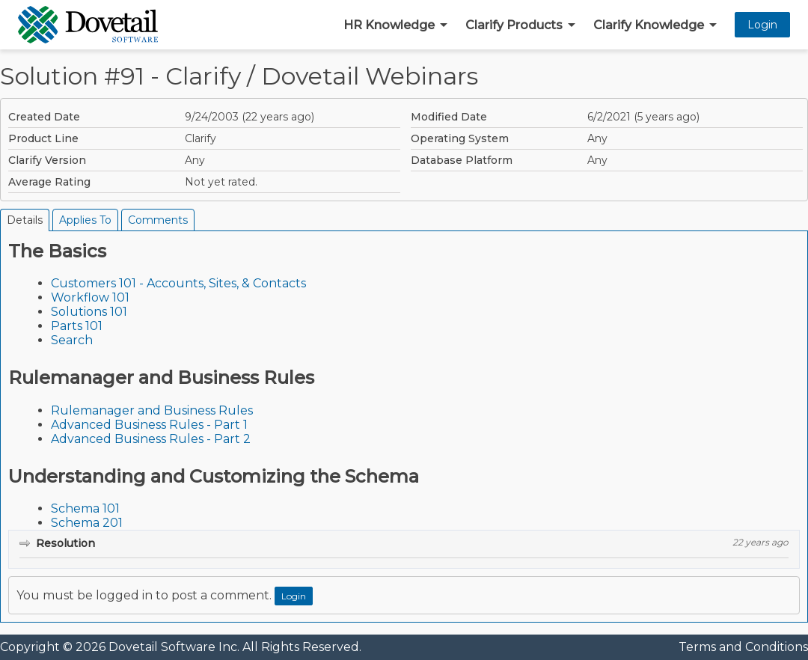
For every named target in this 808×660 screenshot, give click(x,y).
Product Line (43, 138)
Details (25, 220)
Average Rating (49, 182)
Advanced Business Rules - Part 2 (151, 439)
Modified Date (449, 116)
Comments (158, 220)
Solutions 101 (89, 312)
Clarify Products (514, 25)
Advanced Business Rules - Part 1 (149, 425)
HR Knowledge (389, 25)
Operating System (460, 138)
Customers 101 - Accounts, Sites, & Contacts (178, 283)
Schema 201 (87, 523)
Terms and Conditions (743, 647)
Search (72, 340)
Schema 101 (85, 508)
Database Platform (461, 160)
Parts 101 (76, 326)
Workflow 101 (90, 297)
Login (762, 24)
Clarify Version (47, 160)
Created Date (44, 116)
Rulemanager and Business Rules (152, 410)
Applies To (85, 220)
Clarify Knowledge (648, 25)
